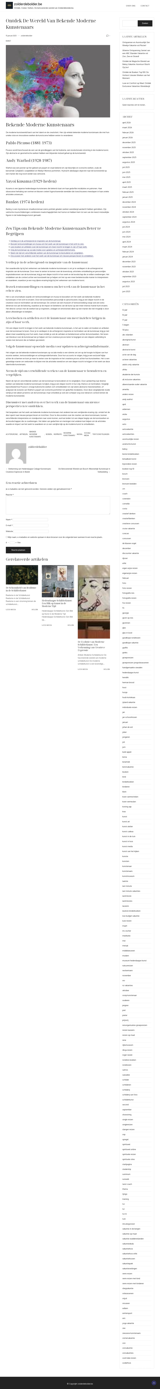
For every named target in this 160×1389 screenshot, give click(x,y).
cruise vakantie (128, 528)
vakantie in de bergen (131, 1229)
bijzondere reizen (129, 464)
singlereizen (127, 1124)
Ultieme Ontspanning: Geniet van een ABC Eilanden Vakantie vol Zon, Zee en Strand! (136, 53)
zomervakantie (128, 1338)
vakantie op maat (129, 1234)
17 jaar (124, 320)
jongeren (126, 737)
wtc (124, 1318)
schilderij (126, 1090)
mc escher (126, 931)
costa (124, 508)
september (127, 1109)
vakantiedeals (128, 1244)
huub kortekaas (128, 697)
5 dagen (125, 325)
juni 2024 (126, 232)
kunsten (125, 861)
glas (124, 628)
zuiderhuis (126, 1363)
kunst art (126, 821)
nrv (123, 980)
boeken (49, 434)
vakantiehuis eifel (129, 1253)
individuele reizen (129, 707)
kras (124, 811)
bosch (125, 474)
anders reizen (128, 394)
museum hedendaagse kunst (134, 960)
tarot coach (127, 1184)
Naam (9, 519)
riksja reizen (127, 1050)
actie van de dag (129, 354)
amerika (125, 389)
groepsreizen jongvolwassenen (135, 662)
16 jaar (124, 315)
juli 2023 (126, 286)
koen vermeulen (129, 801)
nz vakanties (127, 985)
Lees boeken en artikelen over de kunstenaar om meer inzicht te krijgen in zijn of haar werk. (49, 247)
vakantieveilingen (129, 1268)
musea (79, 434)
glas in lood (127, 633)
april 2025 (126, 182)
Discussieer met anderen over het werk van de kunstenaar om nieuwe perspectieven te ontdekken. (52, 256)
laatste (125, 881)
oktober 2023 (128, 271)
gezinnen (126, 623)
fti (123, 608)
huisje (124, 692)
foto (124, 583)
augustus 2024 (128, 222)
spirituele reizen (129, 1154)
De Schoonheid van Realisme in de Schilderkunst (21, 589)
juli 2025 (126, 167)
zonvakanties (127, 1353)
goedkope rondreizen (131, 638)
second (125, 1104)
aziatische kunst (129, 444)
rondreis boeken (129, 1060)
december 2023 (128, 261)
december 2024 (129, 202)
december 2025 (129, 142)
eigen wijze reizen (130, 568)
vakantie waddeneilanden (133, 1239)
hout (124, 687)
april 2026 (126, 122)
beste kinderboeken (130, 454)
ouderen (125, 1000)
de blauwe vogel (129, 543)
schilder (125, 1080)
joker (124, 732)
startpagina (127, 1164)
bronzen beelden (129, 484)
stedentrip (126, 1169)
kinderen (126, 787)
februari (125, 578)
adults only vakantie (130, 364)
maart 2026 (127, 127)
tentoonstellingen (100, 434)
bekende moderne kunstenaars (35, 434)
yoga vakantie (128, 1323)
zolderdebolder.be (28, 4)
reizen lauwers (128, 1030)
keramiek (126, 762)
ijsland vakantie (128, 702)
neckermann (127, 970)
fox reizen (126, 603)
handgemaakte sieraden (132, 667)
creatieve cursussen (130, 523)
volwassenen (127, 1293)
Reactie (10, 495)
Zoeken (145, 23)
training (125, 1199)
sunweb (125, 1179)
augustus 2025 (128, 162)
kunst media (127, 846)
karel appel (126, 752)
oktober (125, 990)
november (126, 975)
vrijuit (124, 1298)
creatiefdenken (128, 518)
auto (124, 424)
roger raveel (127, 1055)
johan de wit (127, 727)
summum (126, 1174)
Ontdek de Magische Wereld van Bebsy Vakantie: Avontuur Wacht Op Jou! (136, 64)
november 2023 (129, 266)
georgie (125, 613)
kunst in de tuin (128, 836)
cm (123, 489)
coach (124, 493)
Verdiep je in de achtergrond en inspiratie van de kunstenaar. (36, 241)
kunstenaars (127, 871)
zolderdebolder (26, 36)
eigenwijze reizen (129, 573)
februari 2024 (128, 251)
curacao (125, 533)
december (126, 548)
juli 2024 (126, 227)
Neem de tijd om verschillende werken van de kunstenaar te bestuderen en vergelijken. (47, 253)
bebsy (124, 449)
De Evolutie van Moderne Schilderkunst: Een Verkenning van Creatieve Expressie (91, 646)
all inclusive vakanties (131, 379)
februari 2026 (128, 132)
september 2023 (129, 276)
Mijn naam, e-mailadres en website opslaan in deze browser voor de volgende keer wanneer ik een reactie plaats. (55, 537)
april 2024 (126, 242)
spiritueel (126, 1144)
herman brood (128, 682)
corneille (126, 503)
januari (125, 722)
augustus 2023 (128, 281)
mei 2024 (126, 237)
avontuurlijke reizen (130, 439)
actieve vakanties (129, 359)
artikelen (24, 434)
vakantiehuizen (128, 1258)
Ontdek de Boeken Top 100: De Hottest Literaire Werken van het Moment (136, 75)
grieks (124, 652)
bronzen (125, 479)
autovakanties (128, 434)
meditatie (126, 936)
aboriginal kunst (129, 340)
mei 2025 (126, 177)
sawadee (126, 1075)
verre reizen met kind (131, 1278)
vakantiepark (127, 1263)
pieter (124, 1015)
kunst (8, 41)
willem (125, 1308)
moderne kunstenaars (69, 434)
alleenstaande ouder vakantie (134, 384)
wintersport (127, 1313)
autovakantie (127, 429)
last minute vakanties (131, 891)
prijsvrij (125, 1020)
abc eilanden (127, 335)
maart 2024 (127, 247)
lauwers (125, 906)
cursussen (126, 538)
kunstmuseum (128, 876)
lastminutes (127, 901)
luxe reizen (127, 921)
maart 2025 (127, 187)
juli (123, 742)
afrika (124, 369)
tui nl (124, 1214)
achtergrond (12, 434)
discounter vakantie (130, 553)
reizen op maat (128, 1035)
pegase (125, 1005)
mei (124, 941)
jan (123, 712)
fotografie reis (128, 593)
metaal (125, 945)
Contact (145, 6)
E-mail (9, 525)
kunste (125, 856)
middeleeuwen (128, 950)
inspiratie (58, 434)
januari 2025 (127, 197)
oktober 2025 (128, 152)
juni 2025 (126, 172)
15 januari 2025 (11, 36)
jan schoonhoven (129, 717)
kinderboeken (128, 782)
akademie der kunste (131, 374)
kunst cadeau (127, 831)
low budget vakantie (130, 916)
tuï (123, 1209)
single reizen (127, 1119)
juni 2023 (126, 291)
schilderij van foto (129, 1094)
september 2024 (129, 217)
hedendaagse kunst (130, 672)
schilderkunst (128, 1100)
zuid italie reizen (129, 1358)
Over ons (130, 6)
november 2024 (129, 207)
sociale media (87, 434)
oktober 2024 (128, 212)
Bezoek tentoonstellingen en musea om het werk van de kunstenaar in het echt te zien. (47, 244)
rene (124, 1040)
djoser (125, 558)
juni (123, 747)
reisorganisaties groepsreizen (134, 1025)
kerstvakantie (128, 767)
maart (124, 926)
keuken (125, 772)
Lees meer (11, 609)
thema (125, 1189)
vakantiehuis (127, 1249)
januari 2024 (127, 257)
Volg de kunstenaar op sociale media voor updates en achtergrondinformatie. (43, 250)
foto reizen (127, 588)
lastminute (126, 896)
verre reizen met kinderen (133, 1283)
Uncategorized (128, 1224)
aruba (124, 414)
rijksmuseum (127, 1045)
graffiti (125, 648)
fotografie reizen (129, 598)
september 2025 (129, 157)
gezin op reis (127, 618)
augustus (126, 419)
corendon (126, 498)
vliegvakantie (127, 1288)
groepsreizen (127, 657)
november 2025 (129, 147)
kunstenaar (127, 866)
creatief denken (128, 513)
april (124, 404)
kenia (124, 757)
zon (124, 1343)
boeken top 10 (128, 469)
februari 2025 (128, 192)
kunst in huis (127, 841)
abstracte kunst (128, 349)
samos (125, 1070)
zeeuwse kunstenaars (131, 1333)
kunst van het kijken (130, 851)
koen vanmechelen (130, 797)
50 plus (125, 330)
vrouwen (126, 1303)
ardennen (126, 409)
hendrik (125, 677)
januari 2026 (127, 137)
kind (124, 777)
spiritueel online (129, 1149)
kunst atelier (127, 826)
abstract (125, 345)
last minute (127, 886)
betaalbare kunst (129, 459)
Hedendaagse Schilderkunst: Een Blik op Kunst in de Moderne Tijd (57, 603)
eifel (124, 563)
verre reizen (127, 1273)
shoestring (126, 1114)
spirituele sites (128, 1159)
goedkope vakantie (130, 642)
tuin (124, 1219)
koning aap (127, 806)
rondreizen (126, 1065)
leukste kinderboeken (131, 911)
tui (123, 1204)
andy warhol (127, 399)
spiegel (125, 1139)
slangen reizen (128, 1129)
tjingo (124, 1194)
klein (124, 792)
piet (124, 1010)
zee (123, 1328)
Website (9, 531)
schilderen (126, 1085)
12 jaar (124, 310)
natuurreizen (127, 965)
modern (125, 955)
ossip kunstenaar (129, 995)
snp (123, 1134)
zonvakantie (127, 1348)
